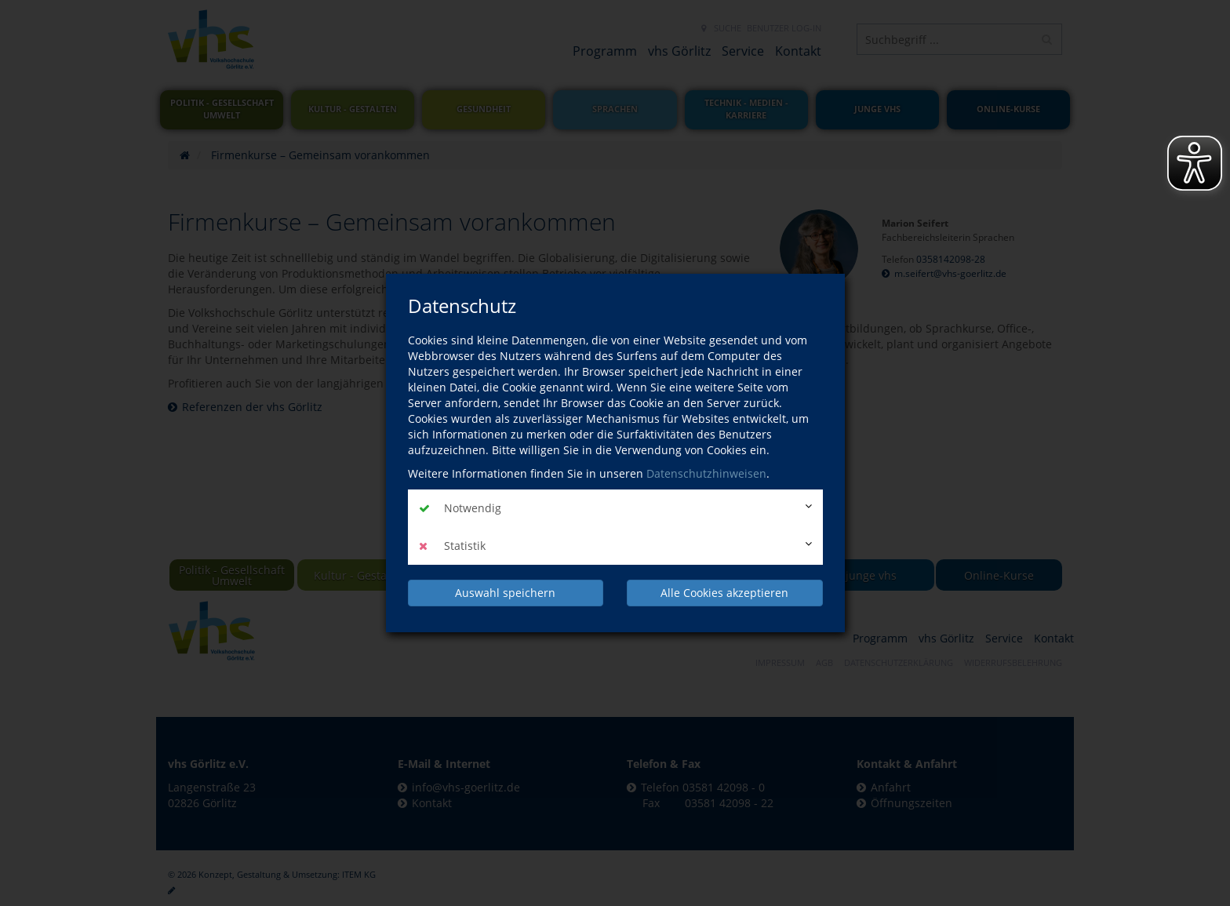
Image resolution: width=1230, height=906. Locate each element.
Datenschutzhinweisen (706, 473)
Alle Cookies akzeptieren (724, 592)
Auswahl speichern (505, 592)
